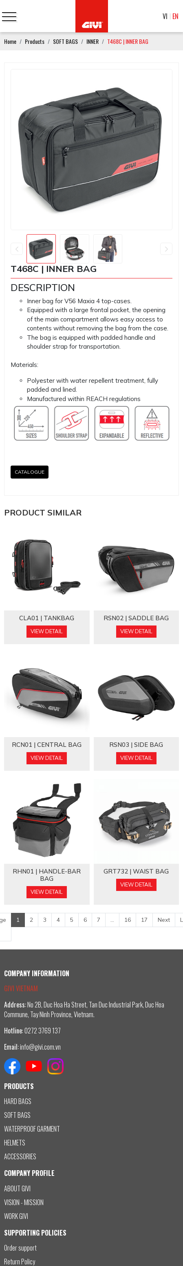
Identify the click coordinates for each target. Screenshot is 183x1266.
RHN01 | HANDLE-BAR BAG (47, 875)
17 (144, 919)
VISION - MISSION (24, 1202)
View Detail (47, 631)
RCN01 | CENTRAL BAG (47, 744)
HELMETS (14, 1142)
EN (175, 16)
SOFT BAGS (17, 1115)
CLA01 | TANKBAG (46, 618)
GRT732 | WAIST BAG (136, 871)
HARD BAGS (17, 1101)
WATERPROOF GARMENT (32, 1129)
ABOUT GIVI (17, 1188)
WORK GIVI (16, 1216)
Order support (20, 1248)
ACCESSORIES (20, 1156)
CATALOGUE (29, 472)
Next (164, 919)
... (112, 919)
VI (165, 16)
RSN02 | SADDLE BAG (136, 618)
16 (127, 919)
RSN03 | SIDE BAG (136, 744)
